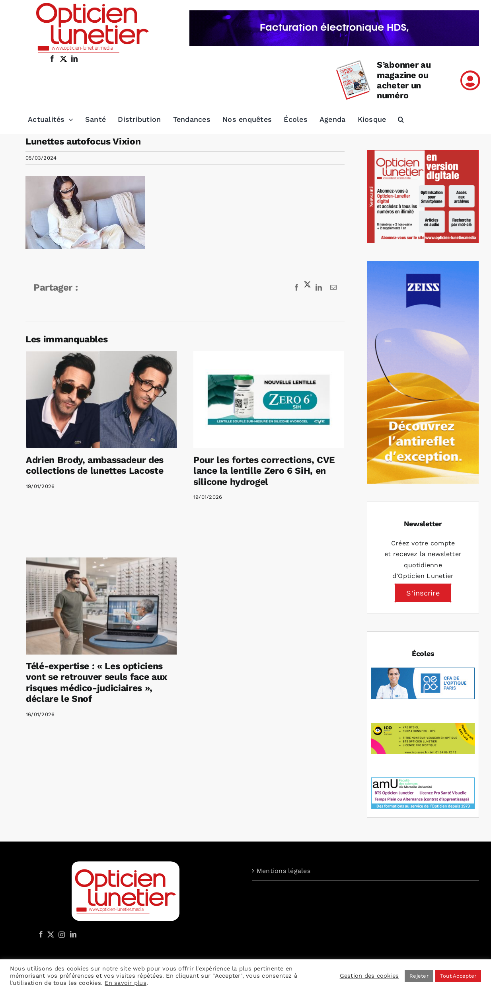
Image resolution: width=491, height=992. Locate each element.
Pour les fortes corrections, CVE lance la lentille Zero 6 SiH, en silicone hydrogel (258, 471)
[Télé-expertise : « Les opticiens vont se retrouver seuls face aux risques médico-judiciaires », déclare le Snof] (123, 585)
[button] (401, 119)
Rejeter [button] (419, 976)
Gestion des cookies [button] (369, 975)
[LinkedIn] (73, 934)
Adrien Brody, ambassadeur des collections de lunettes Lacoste (95, 465)
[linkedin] (74, 58)
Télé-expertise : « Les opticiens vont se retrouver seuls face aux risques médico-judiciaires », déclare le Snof (118, 662)
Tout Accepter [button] (458, 976)
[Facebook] (41, 934)
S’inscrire (422, 593)
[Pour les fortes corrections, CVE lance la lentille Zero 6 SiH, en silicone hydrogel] (263, 399)
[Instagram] (60, 934)
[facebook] (52, 58)
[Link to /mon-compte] (470, 80)
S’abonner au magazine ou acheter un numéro (404, 80)
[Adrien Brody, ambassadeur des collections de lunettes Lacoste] (101, 399)
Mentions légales (283, 871)
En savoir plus (125, 982)
